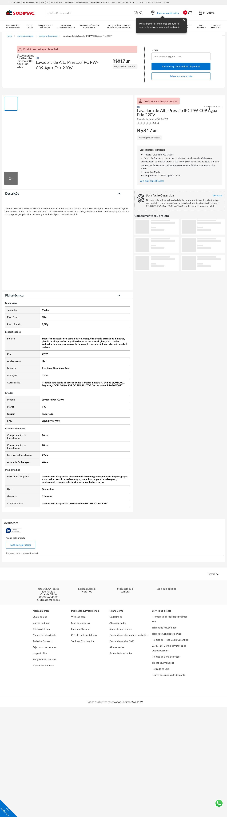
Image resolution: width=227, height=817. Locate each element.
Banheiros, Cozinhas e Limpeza (68, 26)
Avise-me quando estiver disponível (181, 66)
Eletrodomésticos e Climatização (92, 26)
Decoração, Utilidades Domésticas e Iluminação (122, 26)
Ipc (37, 57)
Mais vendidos (206, 26)
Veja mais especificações (152, 181)
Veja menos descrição (67, 294)
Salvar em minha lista (181, 76)
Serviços (219, 26)
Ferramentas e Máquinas (46, 26)
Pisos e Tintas (30, 26)
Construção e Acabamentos (13, 26)
